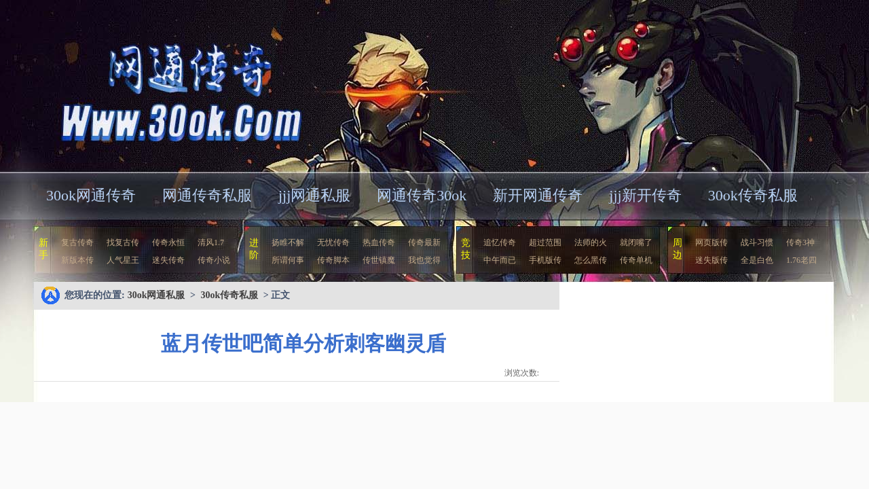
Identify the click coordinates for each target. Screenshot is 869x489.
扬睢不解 (288, 242)
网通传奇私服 (207, 195)
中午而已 (499, 260)
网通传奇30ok (421, 195)
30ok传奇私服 (753, 195)
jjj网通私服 (314, 195)
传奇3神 (800, 242)
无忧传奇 (333, 242)
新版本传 (77, 260)
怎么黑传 (590, 260)
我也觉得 (424, 260)
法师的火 (590, 242)
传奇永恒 (168, 242)
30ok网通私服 (165, 84)
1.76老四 (801, 260)
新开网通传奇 (538, 195)
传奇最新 (424, 242)
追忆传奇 (499, 242)
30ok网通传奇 (91, 195)
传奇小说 (214, 260)
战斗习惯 (757, 242)
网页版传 (711, 242)
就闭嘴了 (636, 242)
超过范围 (545, 242)
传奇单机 (636, 260)
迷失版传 (711, 260)
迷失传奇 (168, 260)
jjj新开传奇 (645, 195)
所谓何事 (288, 260)
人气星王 (123, 260)
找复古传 (123, 242)
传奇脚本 (333, 260)
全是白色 (757, 260)
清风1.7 (211, 242)
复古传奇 (77, 242)
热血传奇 (379, 242)
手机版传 (545, 260)
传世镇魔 (379, 260)
